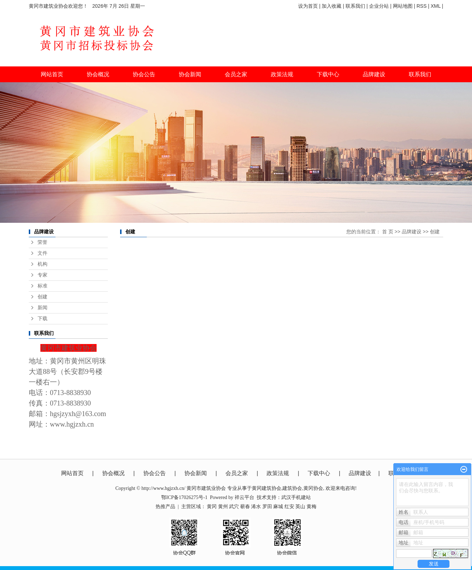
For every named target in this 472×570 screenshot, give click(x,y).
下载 (42, 318)
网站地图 (403, 6)
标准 (42, 286)
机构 (42, 264)
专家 (42, 275)
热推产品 (165, 506)
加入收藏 (331, 6)
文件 (42, 253)
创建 (42, 296)
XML (435, 6)
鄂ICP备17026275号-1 (184, 497)
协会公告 (154, 473)
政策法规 (278, 473)
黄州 (223, 506)
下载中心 (328, 74)
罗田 (267, 506)
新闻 (42, 307)
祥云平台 (244, 497)
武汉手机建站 (296, 497)
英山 (300, 506)
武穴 (234, 506)
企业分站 (379, 6)
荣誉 (42, 242)
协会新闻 (195, 473)
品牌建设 (411, 231)
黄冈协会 (313, 488)
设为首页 (308, 6)
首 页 (387, 231)
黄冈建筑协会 (266, 488)
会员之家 (236, 473)
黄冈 (212, 506)
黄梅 (311, 506)
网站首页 (52, 74)
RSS (422, 6)
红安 (289, 506)
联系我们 (355, 6)
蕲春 (245, 506)
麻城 (278, 506)
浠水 (256, 506)
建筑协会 (292, 488)
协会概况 (113, 473)
